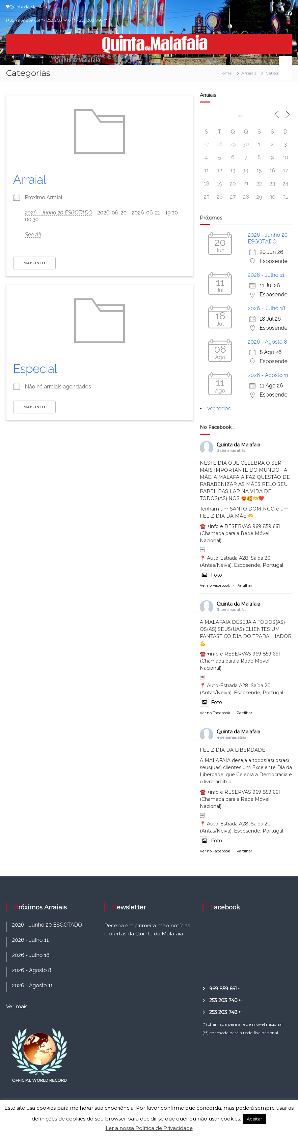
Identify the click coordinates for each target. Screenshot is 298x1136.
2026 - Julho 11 (266, 275)
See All (33, 234)
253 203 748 (223, 1012)
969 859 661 (223, 989)
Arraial (29, 179)
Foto (211, 575)
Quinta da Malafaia (238, 445)
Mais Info (34, 263)
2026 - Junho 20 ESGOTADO (58, 212)
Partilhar (244, 585)
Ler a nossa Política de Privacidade (149, 1128)
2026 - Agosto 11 (268, 375)
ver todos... (220, 408)
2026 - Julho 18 (266, 308)
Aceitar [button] (254, 1119)
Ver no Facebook (215, 585)
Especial (35, 368)
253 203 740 (223, 1000)
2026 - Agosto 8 (267, 342)
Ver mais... (18, 1006)
